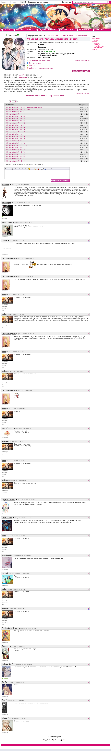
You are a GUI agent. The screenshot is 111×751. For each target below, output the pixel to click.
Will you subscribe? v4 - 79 (16, 130)
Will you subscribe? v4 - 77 (16, 134)
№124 (32, 334)
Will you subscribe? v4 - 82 (16, 123)
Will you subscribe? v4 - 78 (16, 132)
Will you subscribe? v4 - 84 (16, 118)
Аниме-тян (99, 30)
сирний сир (7, 573)
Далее (63, 740)
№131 (28, 203)
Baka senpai (7, 518)
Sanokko (5, 185)
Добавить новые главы (36, 96)
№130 (31, 223)
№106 (29, 664)
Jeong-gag (42, 47)
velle (4, 295)
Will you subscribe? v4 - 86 (16, 114)
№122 (22, 371)
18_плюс (41, 54)
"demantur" (23, 77)
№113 (23, 536)
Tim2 (4, 682)
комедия (63, 54)
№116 (23, 480)
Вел (3, 700)
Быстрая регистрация (38, 2)
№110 (23, 589)
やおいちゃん (7, 223)
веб (47, 54)
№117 (23, 461)
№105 (22, 682)
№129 (22, 241)
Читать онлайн (81, 35)
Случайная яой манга (47, 30)
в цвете (97, 40)
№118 (22, 441)
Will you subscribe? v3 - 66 (16, 161)
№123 (22, 352)
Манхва (41, 45)
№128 (32, 259)
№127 (34, 277)
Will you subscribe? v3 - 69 (16, 154)
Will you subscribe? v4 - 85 (16, 116)
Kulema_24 (6, 664)
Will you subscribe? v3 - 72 (16, 147)
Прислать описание (82, 93)
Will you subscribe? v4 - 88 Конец (18, 109)
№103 (24, 718)
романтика (71, 54)
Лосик (4, 241)
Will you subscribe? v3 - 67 (16, 159)
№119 (28, 428)
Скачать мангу (67, 35)
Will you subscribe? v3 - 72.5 (17, 145)
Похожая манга (54, 35)
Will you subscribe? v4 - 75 (16, 139)
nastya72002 (7, 428)
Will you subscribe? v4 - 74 (16, 141)
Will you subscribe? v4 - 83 (16, 121)
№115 (33, 500)
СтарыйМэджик (9, 259)
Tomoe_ (5, 646)
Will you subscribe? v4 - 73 (16, 143)
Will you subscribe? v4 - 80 (16, 127)
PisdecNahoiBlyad (9, 628)
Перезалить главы (57, 96)
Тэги (93, 36)
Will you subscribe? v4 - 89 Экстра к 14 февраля (24, 107)
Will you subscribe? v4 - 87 (16, 112)
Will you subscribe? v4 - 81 (16, 125)
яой (57, 54)
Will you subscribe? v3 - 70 (16, 152)
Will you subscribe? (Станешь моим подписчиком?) (52, 39)
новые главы (38, 60)
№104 (21, 700)
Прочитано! (32, 65)
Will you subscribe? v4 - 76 (16, 136)
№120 (22, 409)
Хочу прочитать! (34, 63)
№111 (29, 573)
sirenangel (6, 203)
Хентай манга (84, 30)
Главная (7, 30)
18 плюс (97, 38)
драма (54, 55)
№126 (22, 295)
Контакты (66, 2)
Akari (40, 57)
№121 (32, 391)
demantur (46, 57)
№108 (34, 628)
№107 (25, 646)
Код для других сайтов (82, 60)
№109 (22, 608)
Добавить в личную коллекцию (40, 68)
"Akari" (21, 75)
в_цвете (52, 54)
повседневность (44, 55)
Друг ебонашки (8, 500)
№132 (26, 185)
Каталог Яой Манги (23, 30)
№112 (29, 555)
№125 (22, 314)
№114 (30, 518)
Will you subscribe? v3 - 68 (16, 156)
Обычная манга (67, 30)
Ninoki (4, 718)
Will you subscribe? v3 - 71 (16, 150)
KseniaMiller (7, 555)
